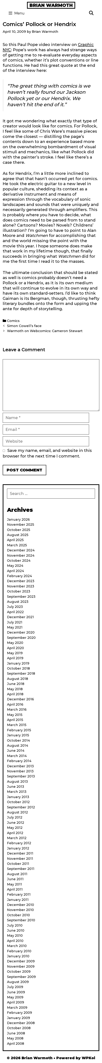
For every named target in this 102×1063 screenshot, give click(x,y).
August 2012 (17, 812)
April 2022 (15, 612)
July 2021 (14, 622)
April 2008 (15, 1044)
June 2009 (16, 992)
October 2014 (18, 741)
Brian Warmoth (51, 5)
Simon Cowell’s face (24, 326)
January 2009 (18, 1018)
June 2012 (15, 823)
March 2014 (17, 756)
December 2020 (21, 632)
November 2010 (20, 910)
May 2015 (14, 715)
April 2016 (15, 704)
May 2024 (15, 566)
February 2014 (19, 761)
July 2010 (14, 925)
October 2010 (18, 915)
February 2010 (19, 951)
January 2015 (18, 735)
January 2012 (18, 848)
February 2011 (19, 895)
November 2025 (20, 525)
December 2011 (20, 853)
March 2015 (16, 725)
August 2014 (17, 746)
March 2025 (17, 545)
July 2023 (15, 607)
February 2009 (19, 1013)
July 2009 (15, 987)
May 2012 (14, 828)
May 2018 (15, 689)
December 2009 (21, 961)
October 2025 (18, 530)
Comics (13, 321)
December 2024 (21, 550)
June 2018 (15, 684)
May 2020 (15, 643)
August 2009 (18, 982)
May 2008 (15, 1038)
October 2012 (18, 802)
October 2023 (18, 591)
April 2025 (15, 540)
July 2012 (14, 817)
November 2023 (20, 586)
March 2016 (16, 710)
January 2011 (18, 900)
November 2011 (20, 859)
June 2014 (15, 751)
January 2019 (18, 663)
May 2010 (15, 936)
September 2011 (20, 869)
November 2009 (21, 967)
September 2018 (21, 674)
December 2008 (21, 1023)
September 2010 (21, 920)
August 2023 (17, 602)
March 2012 (16, 838)
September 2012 (21, 807)
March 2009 (17, 1008)
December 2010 (20, 905)
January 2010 (18, 956)
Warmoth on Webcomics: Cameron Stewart (45, 331)
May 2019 (15, 653)
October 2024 (19, 561)
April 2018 (15, 694)
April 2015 (15, 720)
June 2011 (15, 879)
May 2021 (14, 627)
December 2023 (20, 581)
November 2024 (21, 556)
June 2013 (15, 787)
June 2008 (16, 1033)
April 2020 (15, 648)
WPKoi (88, 1058)
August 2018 (17, 679)
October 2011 (18, 864)
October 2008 (19, 1028)
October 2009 (19, 972)
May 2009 (15, 997)
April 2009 (15, 1002)
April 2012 (15, 833)
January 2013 (18, 797)
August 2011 (17, 874)
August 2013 (17, 782)
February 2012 (19, 843)
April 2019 (15, 658)
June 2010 (15, 931)
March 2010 (17, 946)
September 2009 (21, 977)
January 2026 (18, 520)
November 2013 (20, 771)
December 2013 (20, 766)
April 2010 (15, 941)
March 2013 (16, 792)
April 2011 (15, 889)
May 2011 (14, 884)
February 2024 (19, 576)
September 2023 (21, 597)
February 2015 (19, 730)
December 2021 (20, 617)
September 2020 (21, 638)
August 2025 (17, 535)
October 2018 (18, 668)
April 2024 (15, 571)
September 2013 (21, 776)
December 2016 (20, 699)
